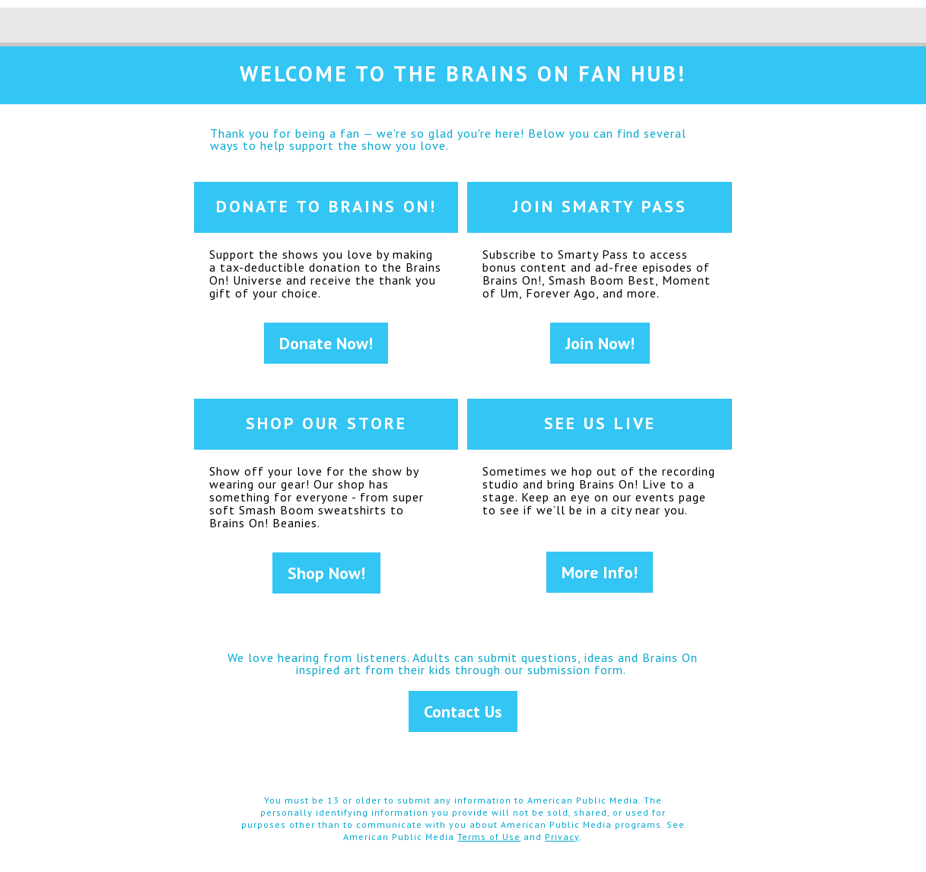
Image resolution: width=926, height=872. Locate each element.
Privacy (562, 836)
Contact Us (463, 711)
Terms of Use (488, 836)
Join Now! (600, 343)
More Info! (600, 572)
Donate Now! (326, 343)
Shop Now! (326, 573)
